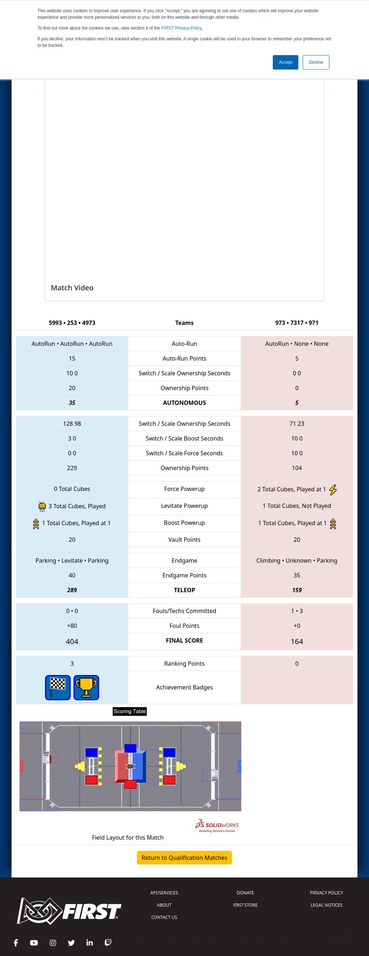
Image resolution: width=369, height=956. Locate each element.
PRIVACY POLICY (326, 893)
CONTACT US (164, 917)
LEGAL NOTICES (327, 905)
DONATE (245, 893)
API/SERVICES (164, 893)
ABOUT (164, 905)
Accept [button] (285, 62)
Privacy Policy (181, 28)
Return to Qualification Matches (184, 858)
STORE (245, 905)
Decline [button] (316, 62)
